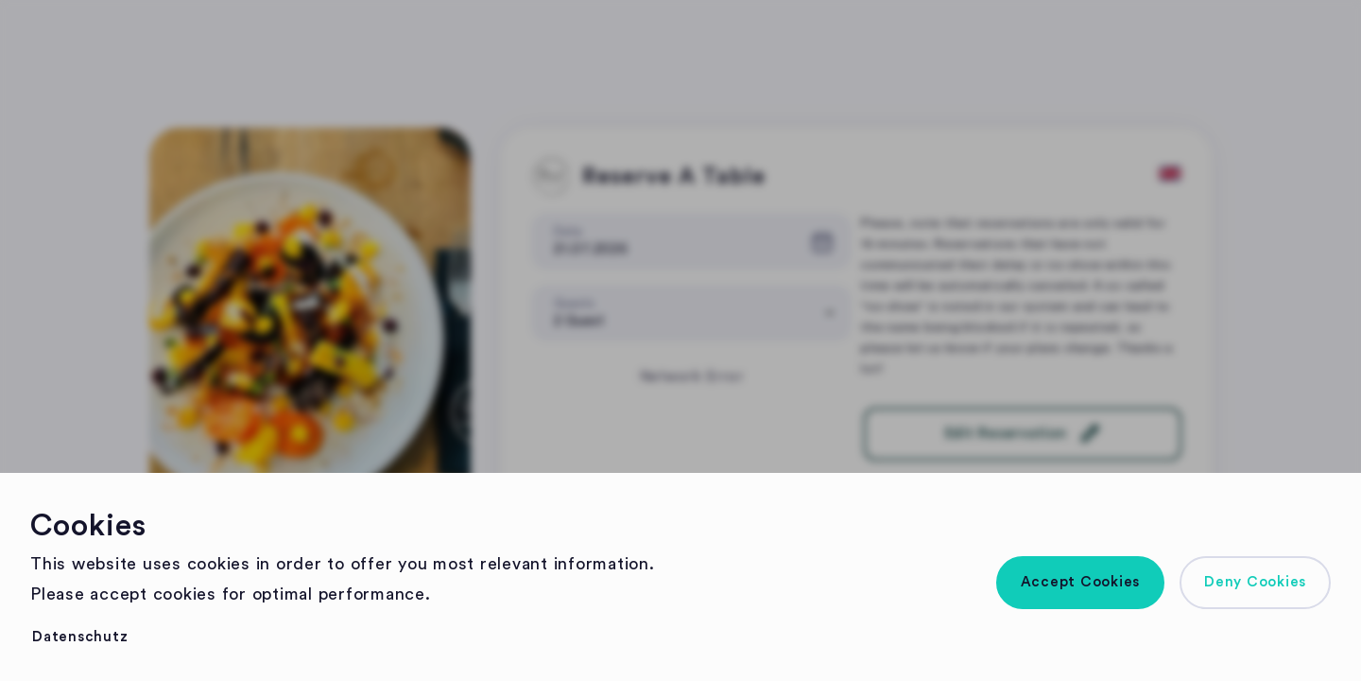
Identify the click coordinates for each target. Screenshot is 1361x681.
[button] (1081, 582)
